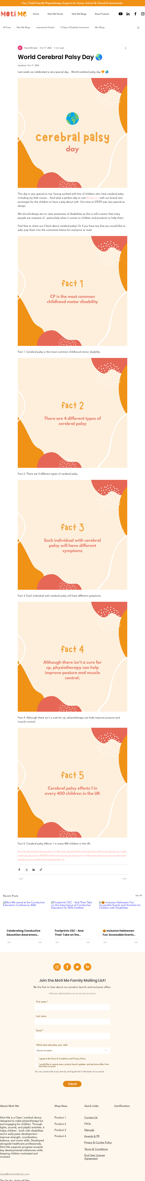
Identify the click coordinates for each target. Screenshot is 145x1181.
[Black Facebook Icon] (135, 14)
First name (41, 1002)
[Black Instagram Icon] (143, 14)
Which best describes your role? (51, 1045)
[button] (78, 14)
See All (139, 895)
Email (39, 1030)
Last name (41, 1016)
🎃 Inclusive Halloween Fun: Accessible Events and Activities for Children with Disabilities (120, 933)
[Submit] (72, 1084)
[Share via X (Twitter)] (26, 869)
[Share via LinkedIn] (33, 869)
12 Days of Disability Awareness (74, 27)
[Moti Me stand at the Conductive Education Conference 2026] (24, 913)
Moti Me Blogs (23, 27)
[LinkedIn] (128, 14)
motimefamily (15, 1174)
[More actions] (125, 48)
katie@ (4, 1174)
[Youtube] (120, 14)
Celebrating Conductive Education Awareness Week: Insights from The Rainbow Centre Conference (23, 933)
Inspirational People (45, 27)
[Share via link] (41, 869)
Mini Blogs (100, 27)
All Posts (7, 27)
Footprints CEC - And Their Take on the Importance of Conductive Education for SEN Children (70, 933)
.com (26, 1174)
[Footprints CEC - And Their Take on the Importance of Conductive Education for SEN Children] (72, 913)
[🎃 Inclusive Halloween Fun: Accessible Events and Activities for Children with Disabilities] (120, 913)
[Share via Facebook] (19, 869)
